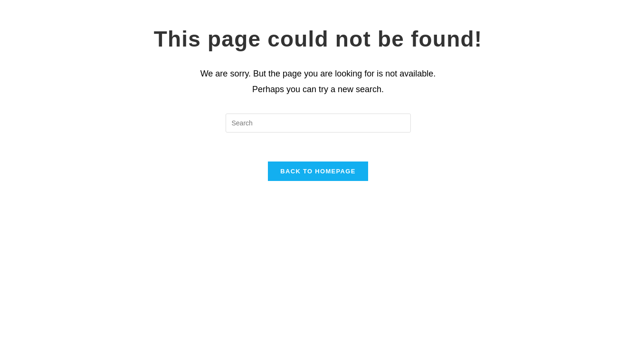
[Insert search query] (318, 123)
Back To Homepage (317, 171)
